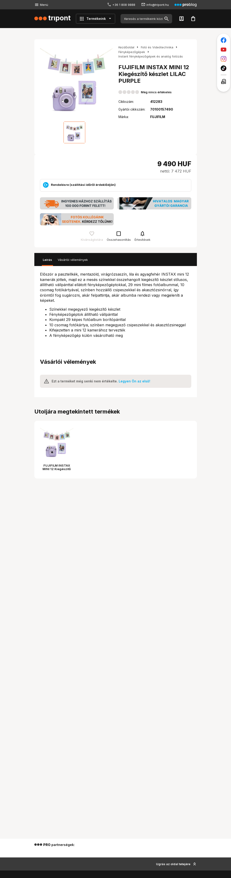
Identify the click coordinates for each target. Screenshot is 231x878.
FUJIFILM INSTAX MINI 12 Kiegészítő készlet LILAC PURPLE (56, 469)
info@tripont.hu (157, 5)
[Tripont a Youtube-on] (223, 49)
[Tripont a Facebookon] (223, 40)
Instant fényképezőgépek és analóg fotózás (150, 56)
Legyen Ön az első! (134, 381)
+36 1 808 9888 (123, 5)
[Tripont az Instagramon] (223, 59)
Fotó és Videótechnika (157, 47)
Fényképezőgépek (131, 52)
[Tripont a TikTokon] (223, 68)
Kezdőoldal (126, 47)
